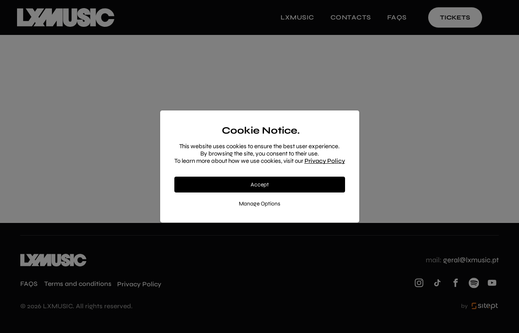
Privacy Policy (325, 160)
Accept (260, 184)
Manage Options (259, 203)
